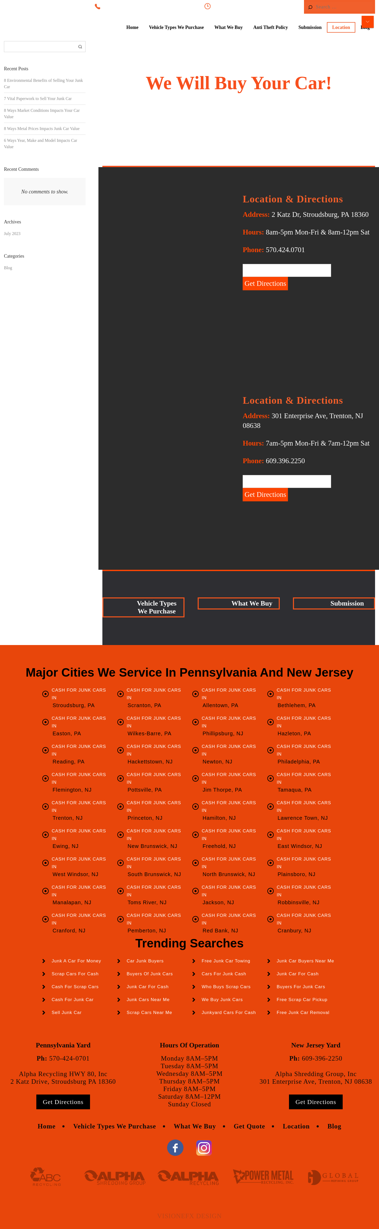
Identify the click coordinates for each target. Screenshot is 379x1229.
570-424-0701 (69, 1058)
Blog (8, 268)
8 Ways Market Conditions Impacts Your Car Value (42, 113)
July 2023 (12, 233)
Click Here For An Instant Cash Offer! (239, 113)
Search (80, 46)
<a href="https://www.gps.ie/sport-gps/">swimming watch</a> (168, 467)
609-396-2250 (322, 1058)
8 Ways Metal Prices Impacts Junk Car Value (41, 128)
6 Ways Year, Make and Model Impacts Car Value (40, 143)
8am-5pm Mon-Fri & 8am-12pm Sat (252, 6)
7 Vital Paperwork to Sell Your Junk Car (38, 98)
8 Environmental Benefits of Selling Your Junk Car (43, 83)
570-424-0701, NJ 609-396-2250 (158, 6)
